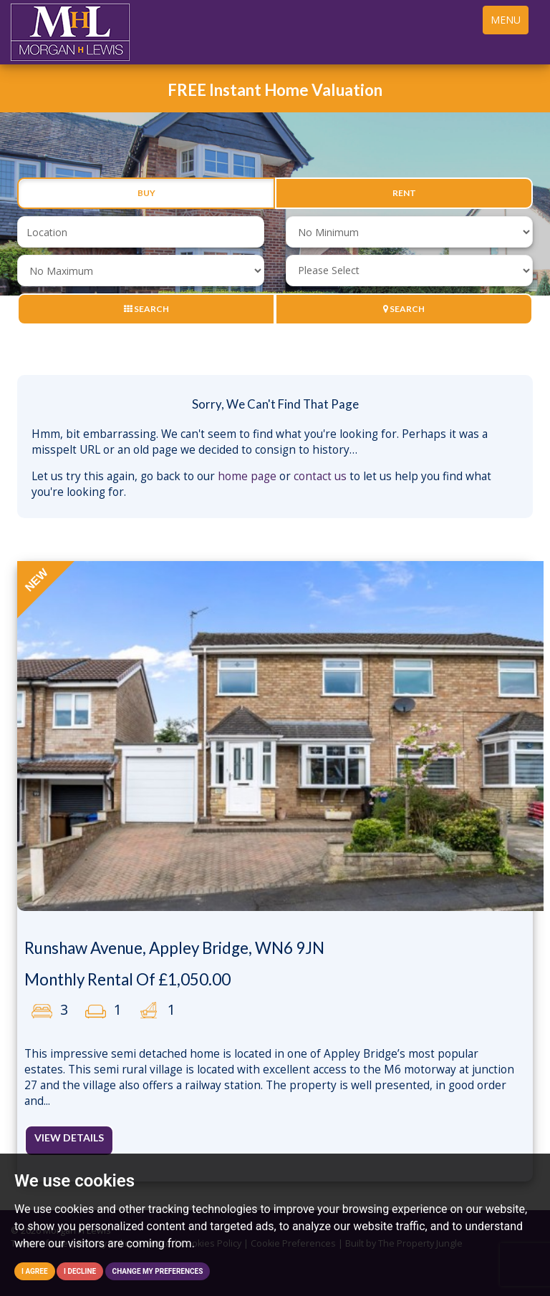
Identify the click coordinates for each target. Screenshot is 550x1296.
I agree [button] (34, 1271)
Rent (404, 193)
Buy (146, 193)
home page (247, 476)
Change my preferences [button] (157, 1271)
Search (146, 308)
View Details (69, 1137)
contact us (320, 476)
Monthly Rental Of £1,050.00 (127, 979)
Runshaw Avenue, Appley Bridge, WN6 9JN (174, 948)
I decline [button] (80, 1271)
